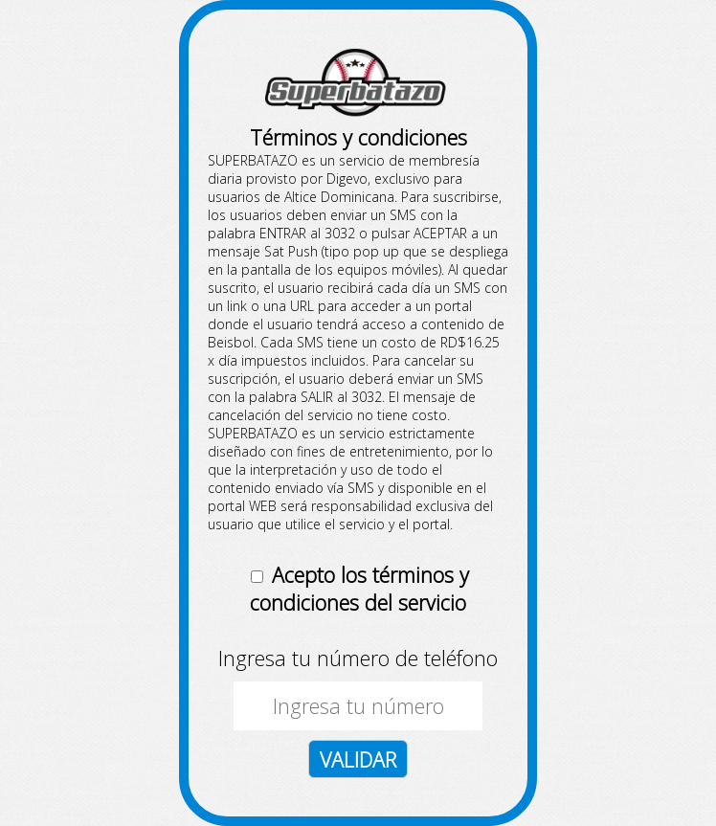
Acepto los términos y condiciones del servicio (359, 588)
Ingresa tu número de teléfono (358, 658)
